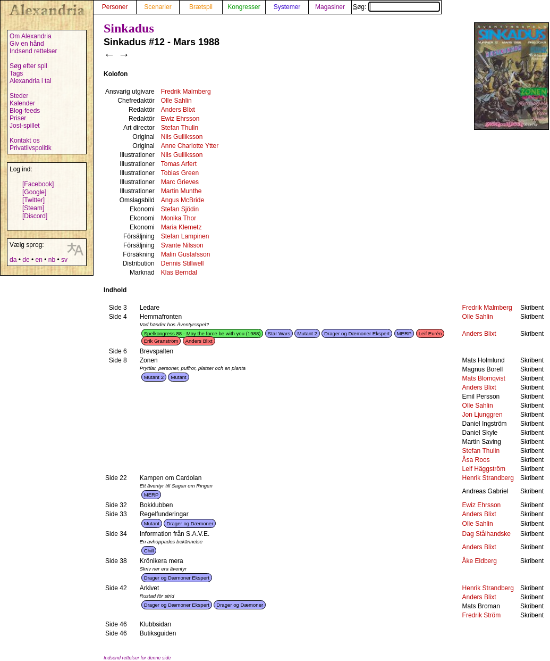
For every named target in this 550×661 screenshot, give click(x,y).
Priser (18, 118)
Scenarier (157, 7)
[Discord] (34, 216)
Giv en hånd (27, 43)
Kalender (22, 103)
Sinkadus (129, 28)
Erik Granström (161, 341)
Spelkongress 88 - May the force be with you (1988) (202, 333)
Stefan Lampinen (185, 236)
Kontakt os (25, 140)
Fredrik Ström (481, 615)
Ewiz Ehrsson (180, 118)
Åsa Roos (476, 460)
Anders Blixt (178, 109)
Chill (149, 550)
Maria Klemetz (181, 227)
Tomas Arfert (179, 164)
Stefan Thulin (180, 127)
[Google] (34, 192)
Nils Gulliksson (182, 137)
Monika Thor (178, 218)
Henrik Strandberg (488, 478)
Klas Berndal (179, 272)
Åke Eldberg (479, 561)
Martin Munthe (181, 191)
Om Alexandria (31, 36)
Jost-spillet (25, 125)
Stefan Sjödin (180, 209)
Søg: (396, 7)
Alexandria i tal (31, 81)
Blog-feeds (25, 110)
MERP (404, 333)
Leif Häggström (483, 469)
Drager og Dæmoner (189, 523)
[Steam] (33, 208)
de (25, 259)
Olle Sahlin (176, 100)
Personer (115, 7)
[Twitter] (33, 200)
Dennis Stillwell (182, 263)
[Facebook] (38, 184)
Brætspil (201, 7)
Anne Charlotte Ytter (190, 146)
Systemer (287, 7)
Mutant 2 (307, 333)
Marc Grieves (180, 182)
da (13, 259)
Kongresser (243, 7)
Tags (16, 73)
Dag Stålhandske (486, 534)
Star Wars (279, 333)
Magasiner (330, 7)
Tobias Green (180, 173)
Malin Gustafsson (185, 254)
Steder (19, 96)
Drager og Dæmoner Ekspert (357, 333)
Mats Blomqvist (483, 378)
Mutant (178, 377)
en (38, 259)
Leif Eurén (430, 333)
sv (64, 259)
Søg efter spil (28, 66)
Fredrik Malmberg (186, 91)
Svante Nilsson (182, 245)
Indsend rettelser (33, 51)
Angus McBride (182, 200)
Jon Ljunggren (482, 414)
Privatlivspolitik (31, 148)
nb (51, 259)
